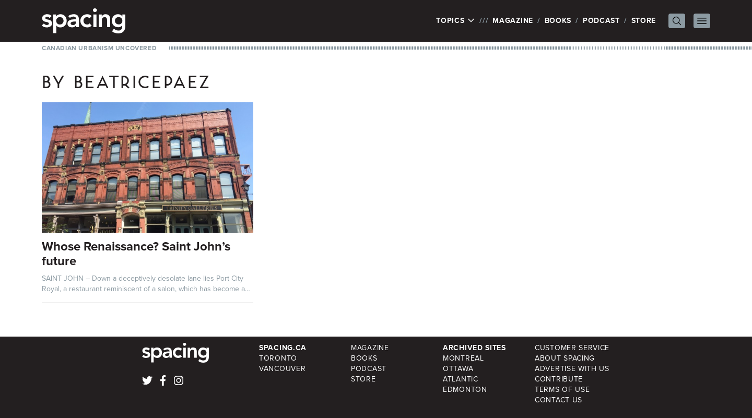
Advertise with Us (572, 368)
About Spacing (565, 358)
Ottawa (458, 368)
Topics (455, 21)
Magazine (512, 20)
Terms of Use (562, 389)
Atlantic (460, 379)
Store (643, 20)
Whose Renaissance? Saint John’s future (136, 253)
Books (558, 20)
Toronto (278, 358)
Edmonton (465, 389)
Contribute (559, 379)
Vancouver (282, 368)
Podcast (601, 20)
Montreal (463, 358)
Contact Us (558, 400)
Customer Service (572, 347)
